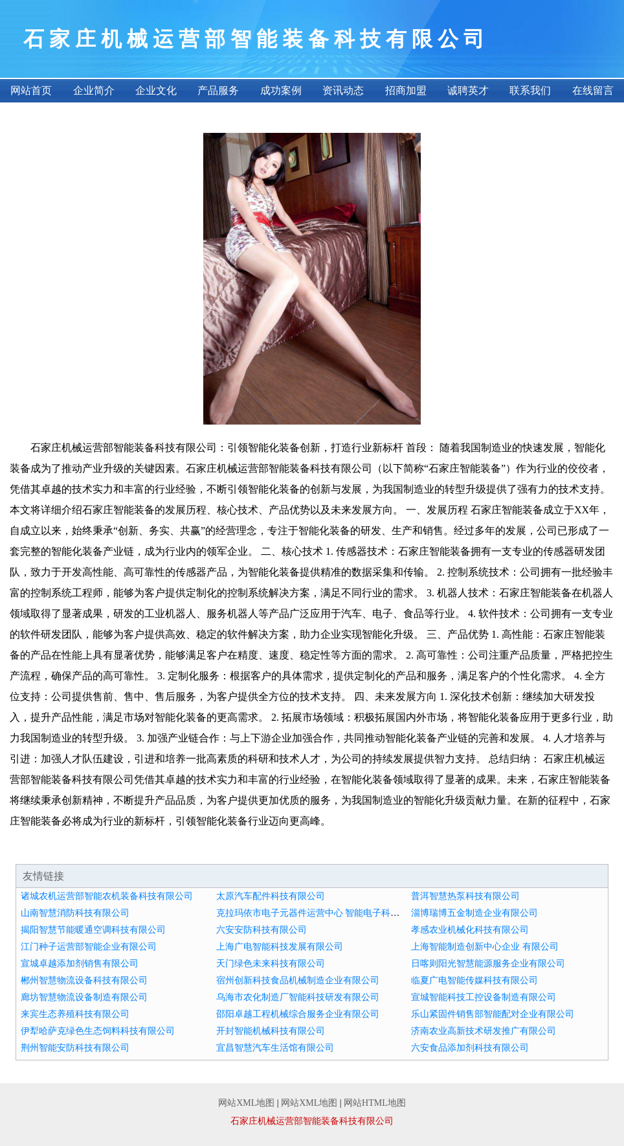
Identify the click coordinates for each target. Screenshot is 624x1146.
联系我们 (530, 90)
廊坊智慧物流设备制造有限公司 (84, 997)
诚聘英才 (468, 90)
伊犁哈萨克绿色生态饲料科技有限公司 (98, 1031)
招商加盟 (406, 90)
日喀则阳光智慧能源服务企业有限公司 (488, 963)
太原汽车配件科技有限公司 (270, 896)
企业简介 (94, 90)
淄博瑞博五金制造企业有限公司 (474, 913)
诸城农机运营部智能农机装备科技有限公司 (107, 896)
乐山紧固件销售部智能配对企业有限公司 (492, 1014)
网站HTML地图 (375, 1103)
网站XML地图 (246, 1103)
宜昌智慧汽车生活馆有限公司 (275, 1048)
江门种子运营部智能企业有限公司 (89, 947)
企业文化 (156, 90)
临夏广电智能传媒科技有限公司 (474, 980)
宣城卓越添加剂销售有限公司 (80, 963)
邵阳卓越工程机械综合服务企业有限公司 (297, 1014)
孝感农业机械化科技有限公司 (470, 930)
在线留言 (593, 90)
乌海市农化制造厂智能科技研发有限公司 (297, 997)
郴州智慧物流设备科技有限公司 (84, 980)
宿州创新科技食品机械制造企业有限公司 (297, 980)
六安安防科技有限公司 (261, 930)
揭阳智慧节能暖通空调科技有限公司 (93, 930)
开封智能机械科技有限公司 (270, 1031)
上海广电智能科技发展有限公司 (279, 947)
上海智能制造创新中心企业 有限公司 (485, 947)
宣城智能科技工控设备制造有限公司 (483, 997)
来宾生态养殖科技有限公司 (75, 1014)
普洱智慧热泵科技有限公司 (465, 896)
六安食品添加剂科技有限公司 (470, 1048)
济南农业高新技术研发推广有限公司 (483, 1031)
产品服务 (218, 90)
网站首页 (31, 90)
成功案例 (281, 90)
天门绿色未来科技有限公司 (270, 963)
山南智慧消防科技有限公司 (75, 913)
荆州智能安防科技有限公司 (75, 1048)
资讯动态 (343, 90)
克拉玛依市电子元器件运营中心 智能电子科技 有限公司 (327, 913)
